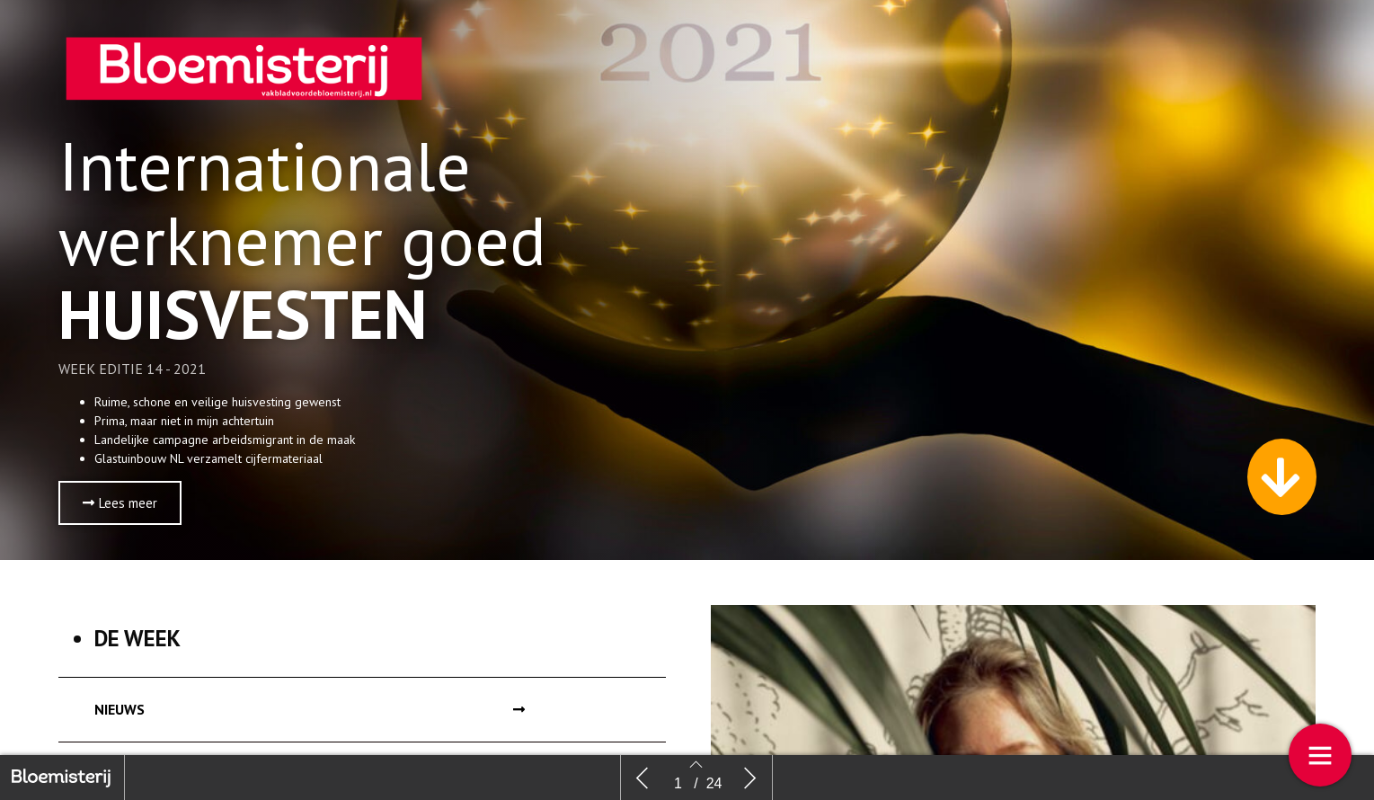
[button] (120, 503)
